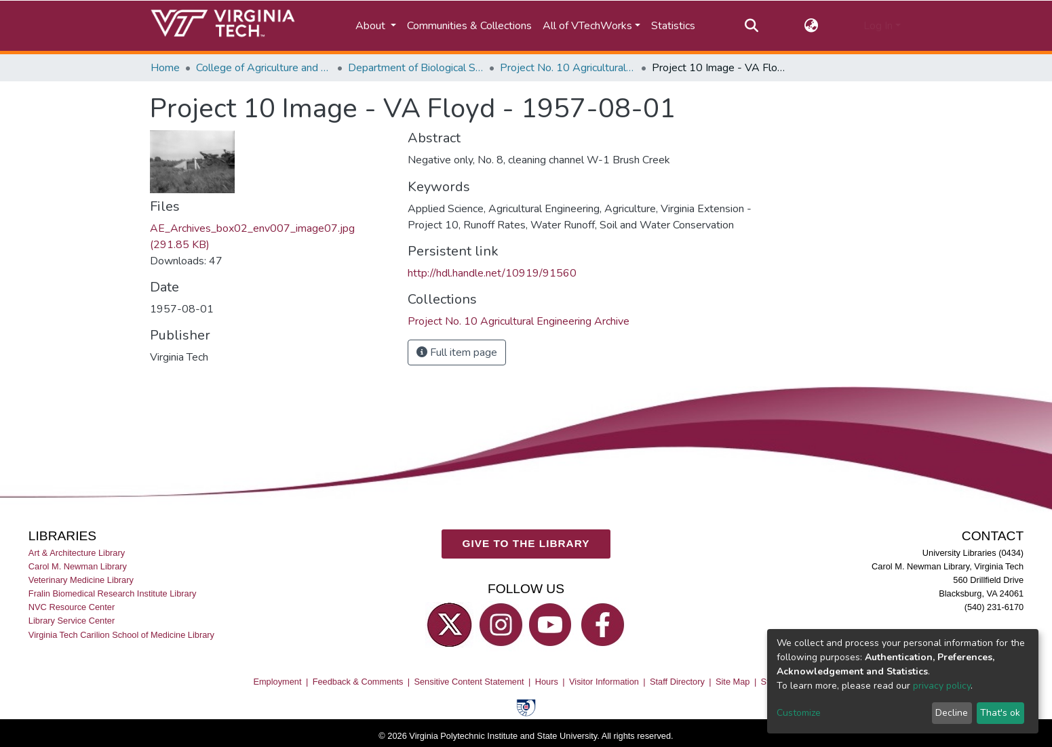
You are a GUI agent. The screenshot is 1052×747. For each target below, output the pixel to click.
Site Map (733, 682)
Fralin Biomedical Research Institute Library (112, 593)
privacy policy (942, 685)
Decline (951, 712)
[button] (810, 26)
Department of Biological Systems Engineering (416, 67)
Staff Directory (677, 682)
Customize (799, 712)
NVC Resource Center (71, 607)
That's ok (1000, 712)
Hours (546, 682)
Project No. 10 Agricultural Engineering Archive (568, 67)
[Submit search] (751, 26)
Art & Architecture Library (76, 553)
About (371, 25)
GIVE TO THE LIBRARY (526, 543)
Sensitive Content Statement (469, 682)
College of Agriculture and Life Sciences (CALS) (264, 67)
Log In (878, 25)
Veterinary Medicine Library (81, 580)
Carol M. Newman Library (77, 566)
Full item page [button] (456, 352)
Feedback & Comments (358, 682)
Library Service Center (71, 620)
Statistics (673, 25)
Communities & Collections (469, 25)
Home (165, 67)
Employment (277, 682)
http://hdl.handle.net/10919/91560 (492, 273)
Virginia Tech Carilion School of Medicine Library (121, 634)
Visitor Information (604, 682)
